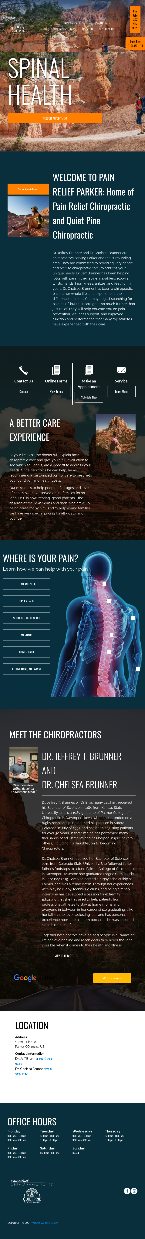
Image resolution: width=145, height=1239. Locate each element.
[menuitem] (56, 23)
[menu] (8, 22)
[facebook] (127, 1191)
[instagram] (134, 1191)
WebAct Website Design (44, 1222)
